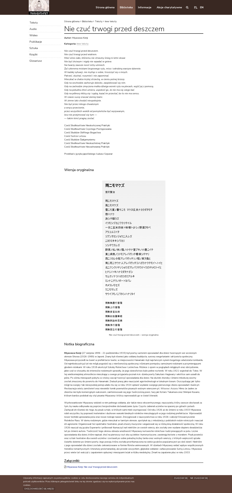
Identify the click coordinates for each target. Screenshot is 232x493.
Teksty (98, 21)
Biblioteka (87, 21)
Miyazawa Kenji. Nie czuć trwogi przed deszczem (92, 467)
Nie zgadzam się (199, 478)
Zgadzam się (181, 478)
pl (195, 7)
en (201, 7)
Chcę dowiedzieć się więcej (39, 489)
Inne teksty (111, 21)
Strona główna (71, 21)
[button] (187, 7)
